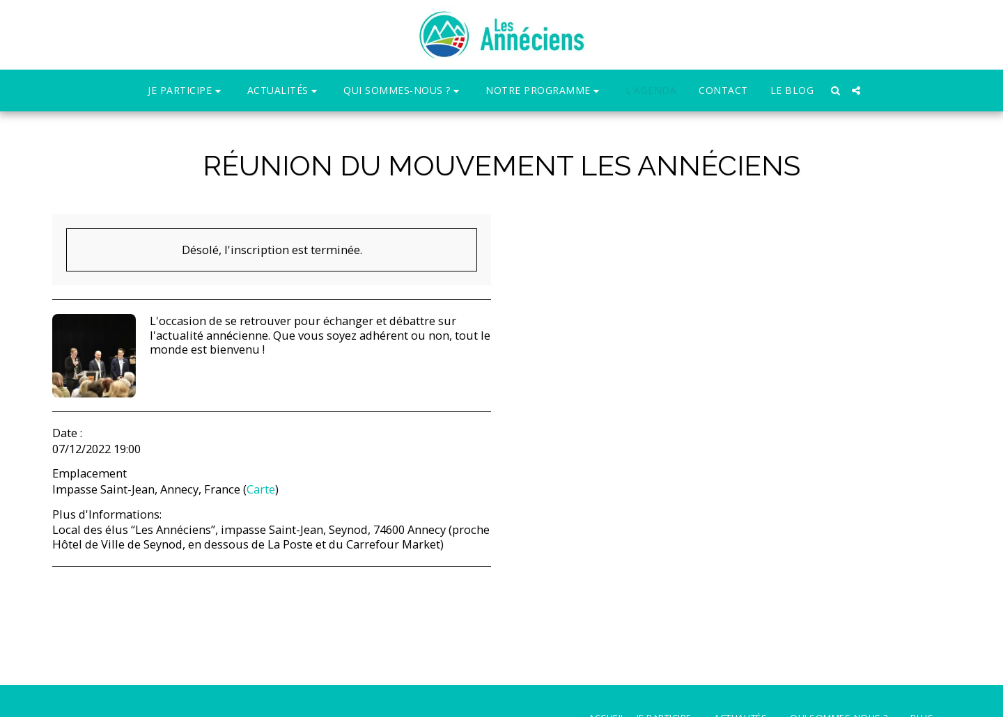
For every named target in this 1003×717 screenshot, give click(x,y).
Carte (261, 489)
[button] (186, 91)
